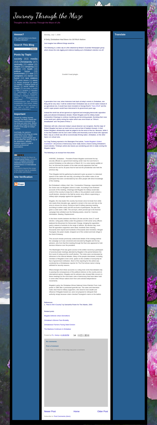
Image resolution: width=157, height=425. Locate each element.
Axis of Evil (96, 106)
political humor (22, 71)
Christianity (26, 61)
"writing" (16, 97)
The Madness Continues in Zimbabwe (57, 329)
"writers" (33, 96)
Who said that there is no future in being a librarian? (25, 39)
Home (77, 411)
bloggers (17, 88)
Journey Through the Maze (48, 15)
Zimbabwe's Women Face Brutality (56, 320)
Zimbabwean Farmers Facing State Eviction (59, 325)
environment (19, 73)
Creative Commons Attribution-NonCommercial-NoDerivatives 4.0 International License (25, 163)
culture (30, 64)
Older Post (102, 411)
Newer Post (50, 411)
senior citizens (23, 80)
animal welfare (29, 86)
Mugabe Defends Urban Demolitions (57, 316)
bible (18, 90)
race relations (31, 78)
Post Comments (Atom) (62, 416)
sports (35, 82)
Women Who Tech (21, 105)
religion (17, 67)
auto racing (32, 105)
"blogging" (26, 96)
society (18, 58)
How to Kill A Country (53, 305)
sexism (35, 88)
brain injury (17, 107)
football (19, 84)
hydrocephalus (22, 92)
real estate (26, 88)
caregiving (29, 67)
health (30, 69)
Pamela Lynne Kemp (21, 159)
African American (23, 82)
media (33, 58)
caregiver (25, 90)
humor (17, 78)
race (31, 73)
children (17, 69)
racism (30, 76)
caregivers (18, 76)
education (34, 90)
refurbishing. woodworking (21, 109)
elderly (35, 80)
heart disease (30, 107)
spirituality (18, 64)
